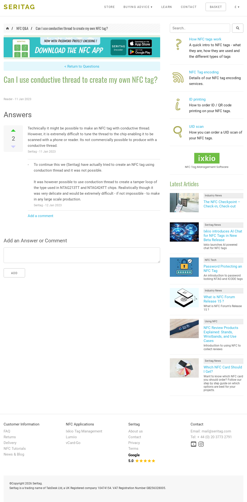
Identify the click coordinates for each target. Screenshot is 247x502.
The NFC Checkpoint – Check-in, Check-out (222, 204)
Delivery (10, 443)
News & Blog (14, 454)
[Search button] (237, 28)
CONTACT (189, 7)
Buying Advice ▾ (138, 7)
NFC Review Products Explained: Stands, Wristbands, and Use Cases (221, 334)
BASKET (216, 7)
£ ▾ (237, 7)
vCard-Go (73, 443)
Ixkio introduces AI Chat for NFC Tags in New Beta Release (223, 235)
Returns (10, 437)
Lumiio (71, 437)
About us (135, 431)
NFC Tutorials (15, 448)
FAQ (7, 431)
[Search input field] (200, 28)
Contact (134, 437)
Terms (133, 448)
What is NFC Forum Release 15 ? (219, 299)
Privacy (134, 443)
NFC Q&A (22, 28)
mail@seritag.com (216, 431)
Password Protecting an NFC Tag (223, 268)
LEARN (166, 7)
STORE (109, 7)
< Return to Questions (81, 66)
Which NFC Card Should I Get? (223, 369)
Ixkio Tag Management (84, 431)
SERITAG (19, 7)
